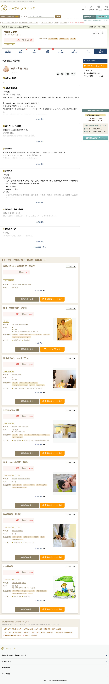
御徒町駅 (14, 479)
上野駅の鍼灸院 (28, 629)
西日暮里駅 (15, 324)
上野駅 (56, 22)
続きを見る (40, 119)
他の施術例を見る (40, 247)
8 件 (31, 40)
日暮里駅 (18, 583)
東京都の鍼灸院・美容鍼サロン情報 (28, 22)
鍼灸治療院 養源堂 (12, 514)
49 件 (31, 314)
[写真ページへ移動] (47, 51)
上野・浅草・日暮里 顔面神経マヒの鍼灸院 (16, 632)
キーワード (24, 16)
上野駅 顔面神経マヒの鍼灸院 (12, 635)
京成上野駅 (19, 531)
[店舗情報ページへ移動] (8, 51)
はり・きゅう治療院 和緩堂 (16, 462)
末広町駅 (14, 374)
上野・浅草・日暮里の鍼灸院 (12, 629)
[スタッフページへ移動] (74, 51)
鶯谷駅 (14, 583)
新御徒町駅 (25, 427)
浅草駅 (14, 284)
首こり (73, 38)
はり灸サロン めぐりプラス (16, 358)
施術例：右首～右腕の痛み (77, 22)
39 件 (31, 416)
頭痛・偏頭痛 (53, 38)
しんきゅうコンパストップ (9, 22)
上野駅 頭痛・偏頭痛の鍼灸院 (64, 632)
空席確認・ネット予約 (52, 299)
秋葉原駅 (20, 479)
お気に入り (71, 266)
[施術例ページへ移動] (100, 51)
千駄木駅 (25, 324)
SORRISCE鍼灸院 (11, 410)
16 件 (31, 572)
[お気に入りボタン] (96, 32)
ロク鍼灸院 (8, 566)
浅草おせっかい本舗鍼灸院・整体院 (19, 266)
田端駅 (21, 324)
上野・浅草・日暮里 (46, 22)
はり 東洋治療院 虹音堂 (15, 308)
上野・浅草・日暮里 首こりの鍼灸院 (42, 632)
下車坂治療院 (63, 22)
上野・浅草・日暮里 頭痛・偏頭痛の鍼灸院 (48, 629)
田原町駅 (18, 284)
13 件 (31, 364)
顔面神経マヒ (64, 38)
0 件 (27, 272)
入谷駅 (24, 583)
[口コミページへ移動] (21, 51)
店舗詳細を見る (27, 299)
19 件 (31, 520)
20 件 (31, 468)
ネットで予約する (52, 349)
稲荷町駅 (24, 284)
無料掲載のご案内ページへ (95, 138)
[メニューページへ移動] (34, 51)
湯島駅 (19, 374)
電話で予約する (91, 61)
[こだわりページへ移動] (61, 51)
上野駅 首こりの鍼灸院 (30, 635)
